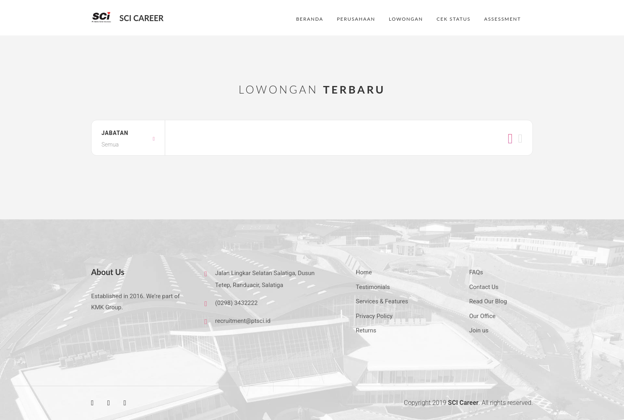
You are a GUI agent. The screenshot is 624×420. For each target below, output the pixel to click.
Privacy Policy (374, 316)
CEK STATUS (453, 19)
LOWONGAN (406, 19)
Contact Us (484, 287)
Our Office (482, 316)
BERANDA (309, 19)
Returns (366, 330)
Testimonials (373, 287)
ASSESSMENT (502, 19)
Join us (479, 330)
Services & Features (382, 301)
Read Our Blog (488, 301)
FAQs (476, 272)
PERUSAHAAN (356, 19)
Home (364, 272)
